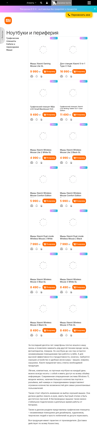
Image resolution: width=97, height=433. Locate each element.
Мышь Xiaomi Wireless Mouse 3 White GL (70, 280)
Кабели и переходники (12, 45)
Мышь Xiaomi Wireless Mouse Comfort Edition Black (70, 194)
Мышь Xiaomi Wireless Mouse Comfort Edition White (40, 194)
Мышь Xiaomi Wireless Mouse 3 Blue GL (40, 280)
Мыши (9, 50)
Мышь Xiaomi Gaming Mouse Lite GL (40, 64)
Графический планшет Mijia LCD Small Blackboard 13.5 (42, 107)
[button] (7, 2)
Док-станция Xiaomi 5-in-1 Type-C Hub (72, 64)
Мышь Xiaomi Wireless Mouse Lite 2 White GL (40, 151)
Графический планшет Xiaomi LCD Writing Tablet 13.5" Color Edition (71, 108)
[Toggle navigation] (89, 2)
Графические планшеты (12, 39)
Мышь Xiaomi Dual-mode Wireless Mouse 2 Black (72, 237)
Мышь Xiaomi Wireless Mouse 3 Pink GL (70, 323)
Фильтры (2, 35)
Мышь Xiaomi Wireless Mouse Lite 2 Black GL (70, 151)
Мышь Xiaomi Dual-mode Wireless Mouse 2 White (42, 237)
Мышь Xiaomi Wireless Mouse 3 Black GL (40, 323)
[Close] (93, 7)
